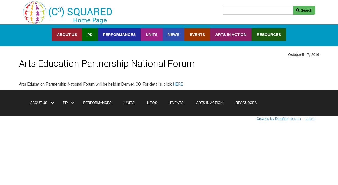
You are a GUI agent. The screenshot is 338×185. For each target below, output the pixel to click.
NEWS (173, 34)
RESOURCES (269, 34)
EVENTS (197, 34)
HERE (178, 84)
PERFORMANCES (119, 34)
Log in (310, 119)
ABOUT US (67, 34)
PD (90, 34)
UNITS (151, 34)
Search (304, 10)
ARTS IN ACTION (230, 34)
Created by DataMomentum (279, 119)
